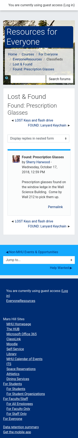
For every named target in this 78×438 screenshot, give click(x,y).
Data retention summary (21, 427)
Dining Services (17, 379)
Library (11, 354)
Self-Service (15, 349)
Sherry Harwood (38, 162)
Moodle (12, 344)
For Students (12, 384)
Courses (28, 54)
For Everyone (48, 54)
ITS (8, 364)
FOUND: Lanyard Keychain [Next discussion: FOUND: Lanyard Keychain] (47, 125)
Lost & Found (22, 64)
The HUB (13, 329)
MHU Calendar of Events (24, 359)
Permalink (55, 207)
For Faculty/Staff (15, 399)
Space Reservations (21, 369)
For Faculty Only (18, 409)
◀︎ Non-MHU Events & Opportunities (32, 252)
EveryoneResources (27, 59)
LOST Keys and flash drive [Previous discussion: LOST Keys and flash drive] (34, 120)
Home (12, 54)
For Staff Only (16, 414)
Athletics (12, 374)
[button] (7, 79)
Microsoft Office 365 (21, 334)
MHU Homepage (18, 324)
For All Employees (19, 404)
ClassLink (13, 339)
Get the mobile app (17, 432)
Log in (68, 5)
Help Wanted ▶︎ (61, 268)
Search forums (60, 79)
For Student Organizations (25, 394)
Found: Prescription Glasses (33, 69)
